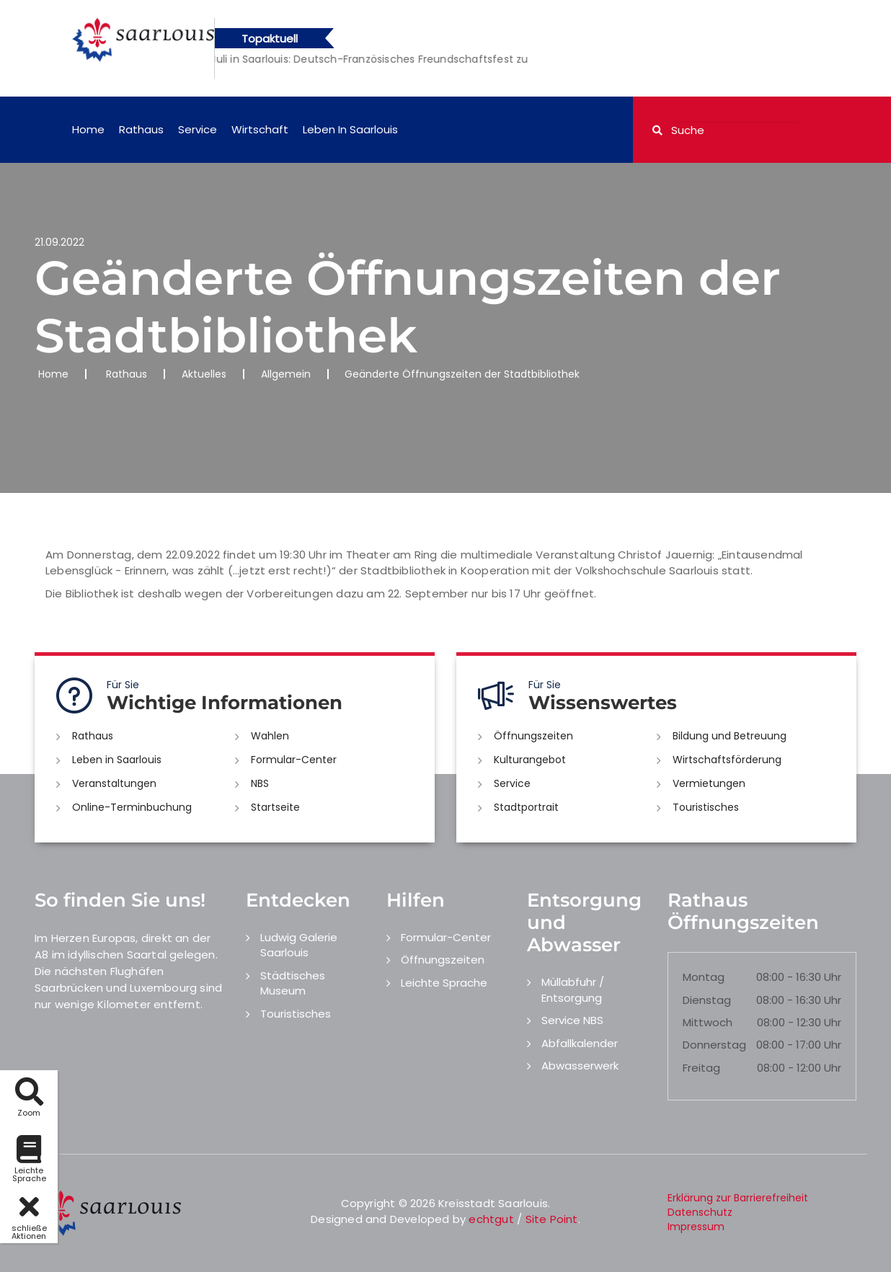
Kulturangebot (530, 759)
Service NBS (572, 1020)
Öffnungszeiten (533, 736)
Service (197, 129)
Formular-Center (294, 759)
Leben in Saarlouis (350, 129)
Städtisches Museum (292, 983)
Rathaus (141, 129)
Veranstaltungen (114, 783)
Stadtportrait (526, 807)
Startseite (275, 807)
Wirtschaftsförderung (727, 759)
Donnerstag (714, 1044)
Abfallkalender (579, 1043)
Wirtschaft (259, 129)
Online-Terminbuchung (132, 807)
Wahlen (270, 736)
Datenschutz (700, 1212)
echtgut (491, 1219)
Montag (703, 976)
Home (88, 129)
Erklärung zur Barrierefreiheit (738, 1198)
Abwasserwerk (580, 1065)
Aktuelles (204, 374)
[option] (456, 59)
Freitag (701, 1067)
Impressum (696, 1226)
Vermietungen (709, 783)
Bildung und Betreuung (729, 736)
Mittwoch (707, 1022)
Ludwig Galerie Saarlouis (298, 945)
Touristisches (706, 807)
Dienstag (707, 1000)
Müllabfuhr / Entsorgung (572, 989)
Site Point (552, 1219)
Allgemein (286, 374)
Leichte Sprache (444, 982)
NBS (260, 783)
